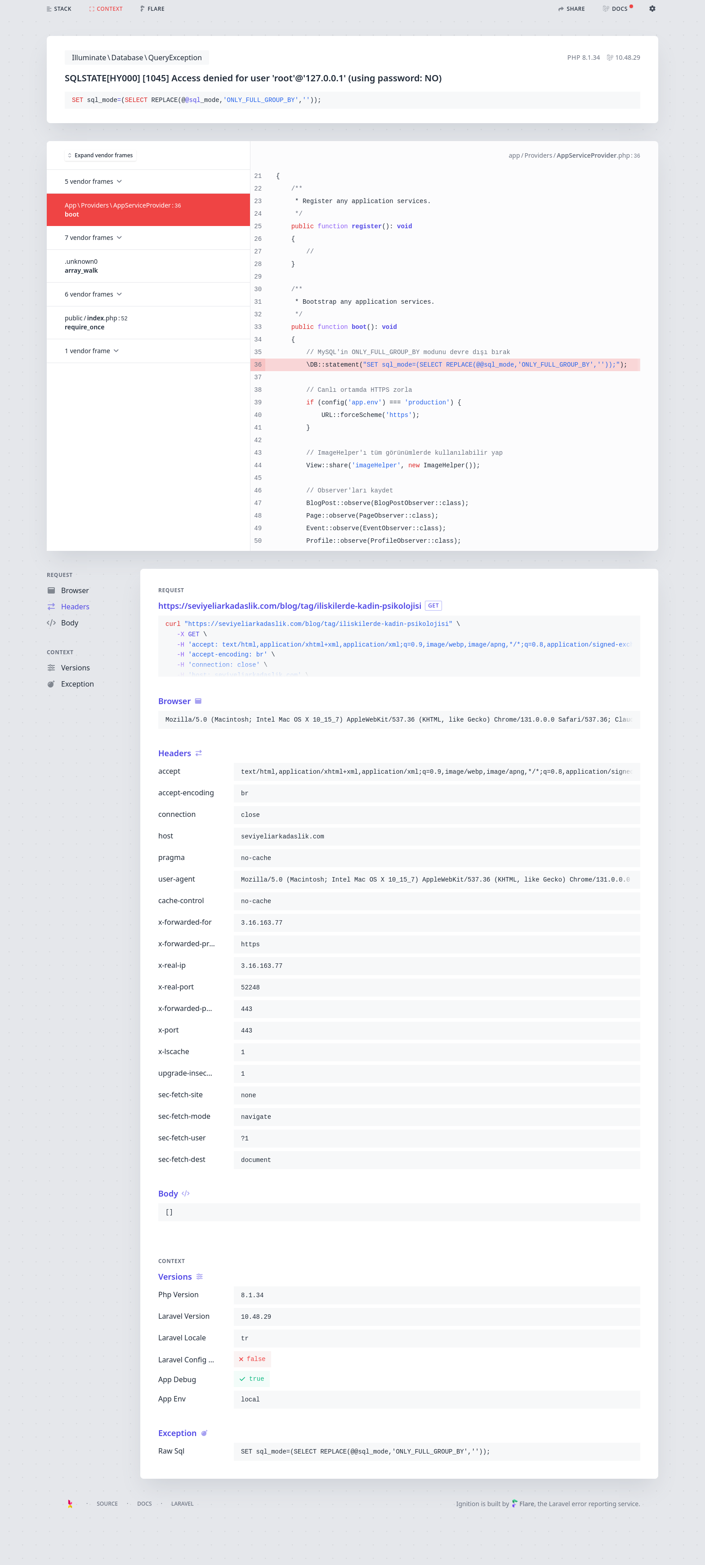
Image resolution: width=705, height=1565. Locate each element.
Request (60, 575)
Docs (144, 1503)
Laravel (182, 1503)
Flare (523, 1503)
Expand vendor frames (100, 155)
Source (107, 1503)
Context (60, 652)
